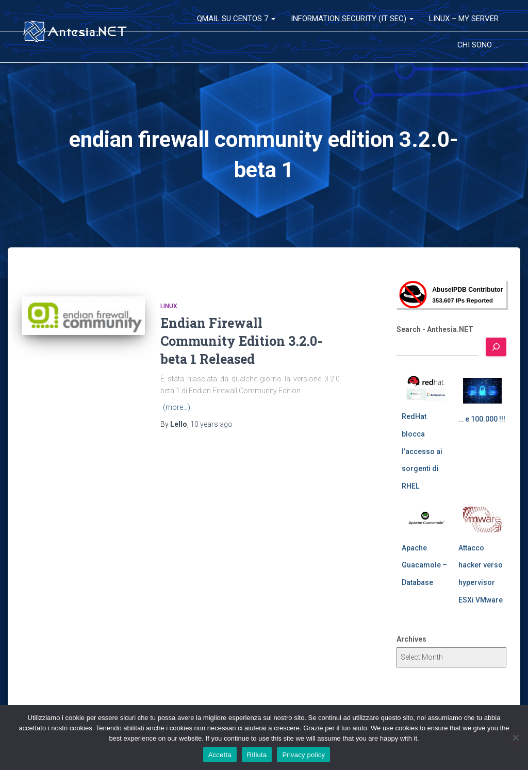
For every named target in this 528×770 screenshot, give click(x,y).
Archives (411, 639)
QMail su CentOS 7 (236, 18)
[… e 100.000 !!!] (482, 391)
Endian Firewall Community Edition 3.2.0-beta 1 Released (241, 340)
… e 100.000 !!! (481, 419)
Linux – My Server (464, 18)
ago (211, 424)
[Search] (496, 347)
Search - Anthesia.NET (435, 329)
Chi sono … (478, 44)
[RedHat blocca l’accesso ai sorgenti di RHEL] (425, 388)
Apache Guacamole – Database (424, 565)
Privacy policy (303, 755)
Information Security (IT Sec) (352, 18)
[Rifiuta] (515, 737)
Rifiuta (257, 755)
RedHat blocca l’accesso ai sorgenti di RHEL (422, 451)
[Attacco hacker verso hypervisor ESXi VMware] (482, 519)
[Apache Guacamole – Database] (425, 519)
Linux (168, 306)
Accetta (220, 755)
